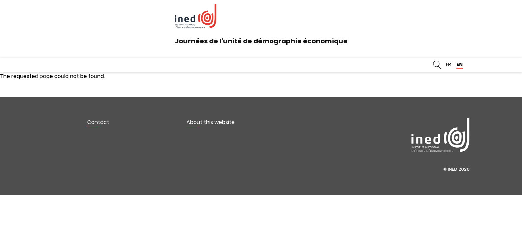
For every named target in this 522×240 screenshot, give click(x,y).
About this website (210, 122)
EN (459, 64)
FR (448, 64)
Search (437, 65)
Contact (98, 122)
